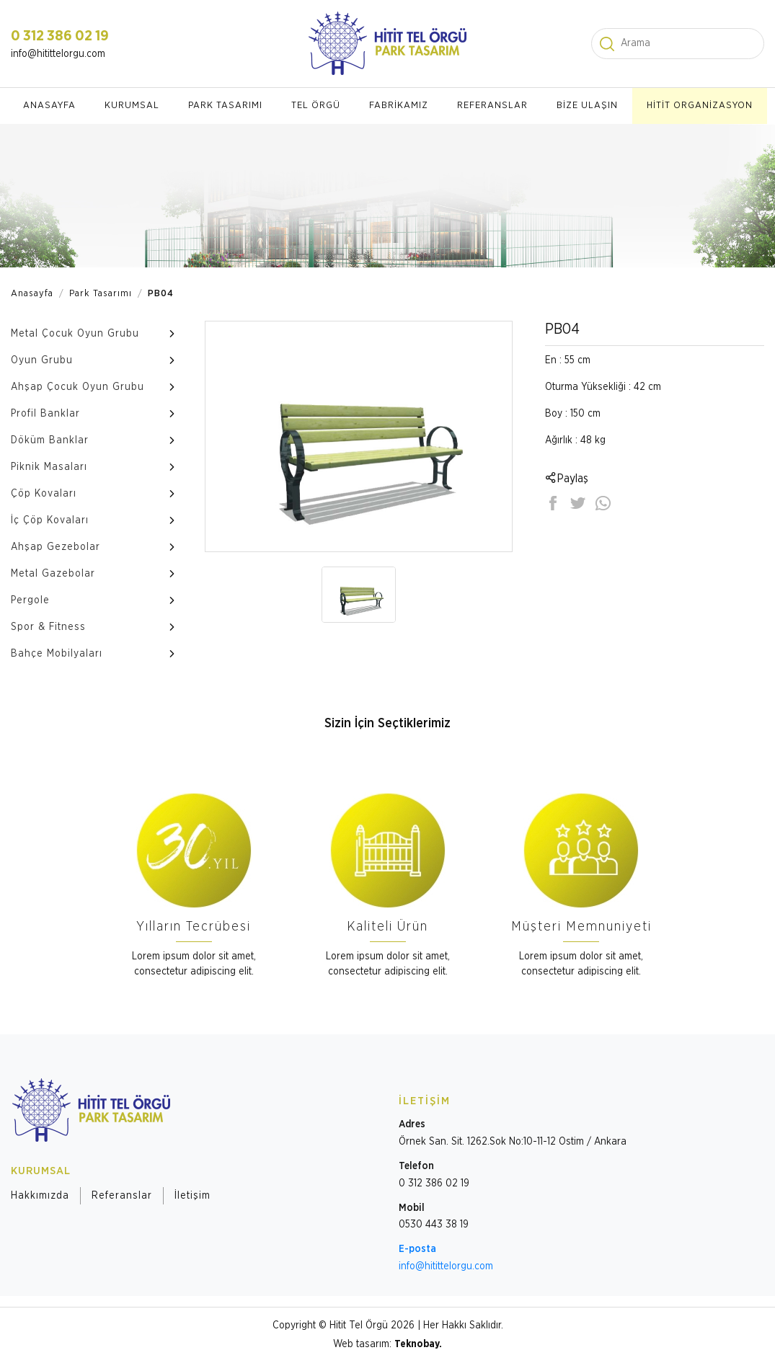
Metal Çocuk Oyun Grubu (75, 334)
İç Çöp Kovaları (50, 520)
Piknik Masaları (49, 467)
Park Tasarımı (100, 293)
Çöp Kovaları (43, 494)
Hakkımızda (40, 1196)
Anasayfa (32, 293)
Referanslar (122, 1196)
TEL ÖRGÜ (315, 105)
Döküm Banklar (50, 440)
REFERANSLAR (492, 105)
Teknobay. (418, 1344)
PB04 (161, 293)
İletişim (192, 1196)
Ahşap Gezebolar (55, 547)
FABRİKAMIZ (398, 105)
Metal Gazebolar (53, 574)
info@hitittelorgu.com (58, 54)
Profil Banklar (45, 414)
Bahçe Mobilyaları (56, 654)
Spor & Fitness (48, 627)
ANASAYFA (49, 105)
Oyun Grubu (42, 360)
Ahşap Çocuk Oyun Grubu (77, 387)
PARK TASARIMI (225, 105)
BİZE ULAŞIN (587, 105)
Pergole (30, 600)
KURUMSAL (132, 105)
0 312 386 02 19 (60, 36)
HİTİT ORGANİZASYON (700, 105)
